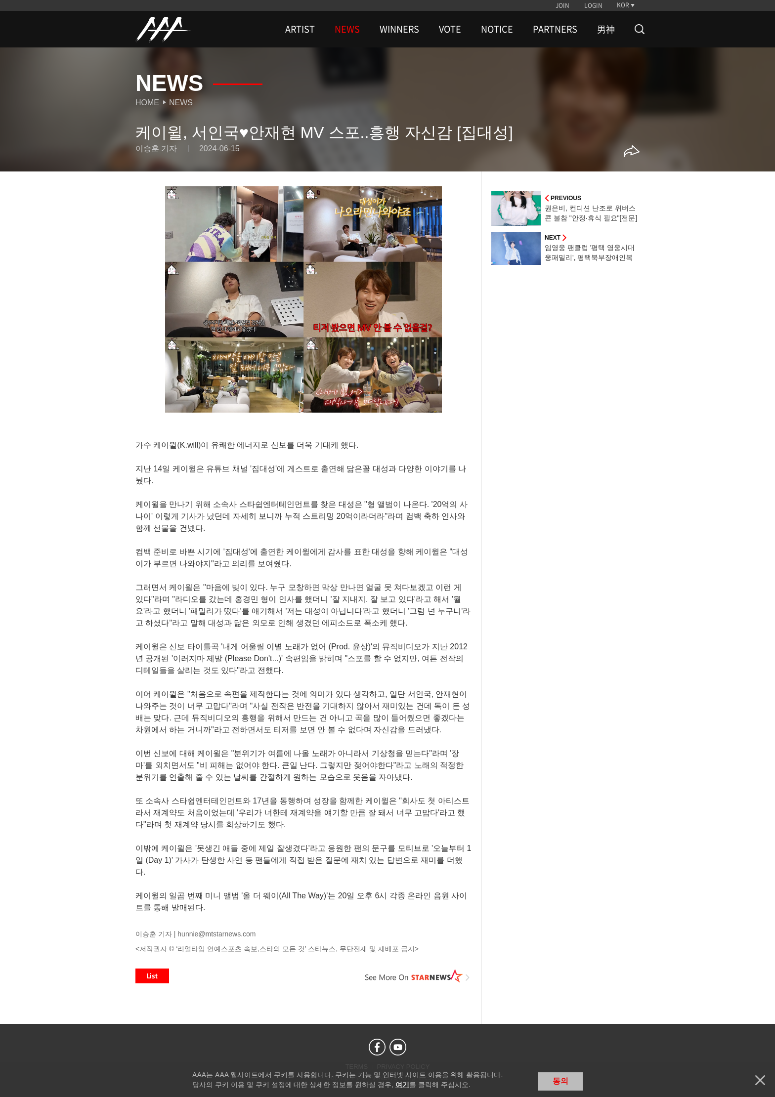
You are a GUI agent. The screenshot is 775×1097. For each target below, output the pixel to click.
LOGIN (593, 5)
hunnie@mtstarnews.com (216, 934)
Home (147, 102)
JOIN (562, 5)
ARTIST (300, 29)
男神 (606, 29)
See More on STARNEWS (418, 976)
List (152, 976)
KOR (623, 5)
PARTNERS (555, 29)
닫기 (760, 1080)
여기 (402, 1085)
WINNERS (399, 29)
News (181, 102)
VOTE (450, 29)
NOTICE (497, 29)
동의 (560, 1081)
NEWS (347, 29)
